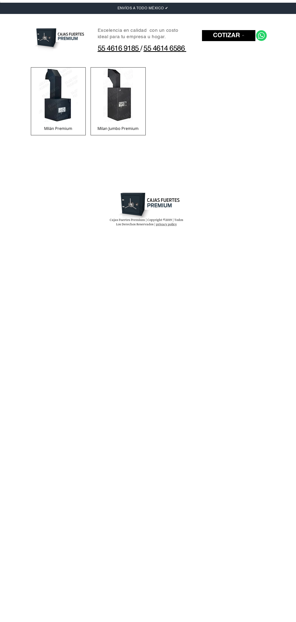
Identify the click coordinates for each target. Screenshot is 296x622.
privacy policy (166, 224)
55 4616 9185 (119, 48)
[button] (228, 35)
